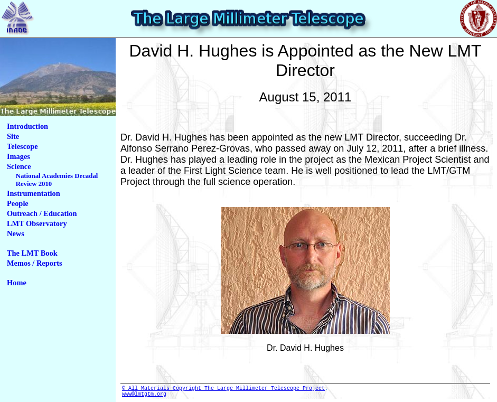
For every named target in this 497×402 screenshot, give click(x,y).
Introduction (27, 126)
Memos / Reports (34, 263)
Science (19, 166)
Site (13, 136)
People (18, 203)
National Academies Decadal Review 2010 (57, 180)
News (15, 233)
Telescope (22, 146)
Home (16, 282)
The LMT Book (32, 253)
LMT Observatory (37, 223)
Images (18, 156)
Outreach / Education (42, 213)
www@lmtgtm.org (144, 396)
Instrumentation (33, 193)
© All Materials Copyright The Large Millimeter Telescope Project (223, 389)
